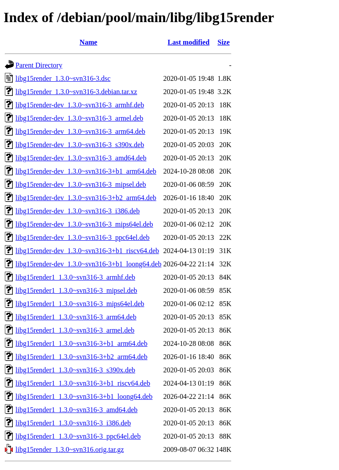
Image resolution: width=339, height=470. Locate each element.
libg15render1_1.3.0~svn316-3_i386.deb (73, 423)
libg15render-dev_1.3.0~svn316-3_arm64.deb (80, 131)
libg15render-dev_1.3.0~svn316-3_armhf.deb (79, 105)
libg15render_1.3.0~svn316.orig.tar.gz (69, 449)
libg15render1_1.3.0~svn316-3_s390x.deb (75, 370)
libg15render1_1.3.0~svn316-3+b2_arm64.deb (81, 356)
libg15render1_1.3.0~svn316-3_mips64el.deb (79, 303)
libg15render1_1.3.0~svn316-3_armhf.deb (75, 277)
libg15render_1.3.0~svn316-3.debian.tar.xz (76, 91)
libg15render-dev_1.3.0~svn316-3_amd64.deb (81, 158)
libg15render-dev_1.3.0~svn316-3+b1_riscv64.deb (87, 250)
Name (88, 42)
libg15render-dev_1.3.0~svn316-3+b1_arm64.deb (85, 171)
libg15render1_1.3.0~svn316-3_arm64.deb (75, 317)
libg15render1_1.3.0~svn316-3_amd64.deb (76, 409)
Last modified (189, 42)
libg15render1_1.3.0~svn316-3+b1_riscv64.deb (82, 383)
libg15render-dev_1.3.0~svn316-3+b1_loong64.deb (88, 264)
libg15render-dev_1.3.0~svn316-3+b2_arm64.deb (85, 197)
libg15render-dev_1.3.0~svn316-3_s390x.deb (79, 144)
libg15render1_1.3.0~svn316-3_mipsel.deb (76, 290)
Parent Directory (38, 65)
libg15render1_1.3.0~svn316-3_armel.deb (74, 330)
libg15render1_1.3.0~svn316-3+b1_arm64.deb (81, 343)
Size (224, 42)
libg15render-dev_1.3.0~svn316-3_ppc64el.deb (82, 237)
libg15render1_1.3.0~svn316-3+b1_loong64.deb (84, 396)
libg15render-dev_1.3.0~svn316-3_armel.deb (79, 118)
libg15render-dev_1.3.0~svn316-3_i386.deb (77, 211)
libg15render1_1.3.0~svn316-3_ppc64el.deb (78, 436)
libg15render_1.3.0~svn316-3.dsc (62, 78)
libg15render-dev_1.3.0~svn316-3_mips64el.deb (84, 224)
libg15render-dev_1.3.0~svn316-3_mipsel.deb (80, 184)
